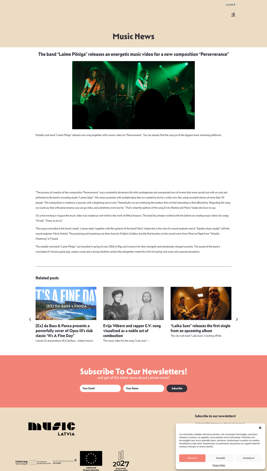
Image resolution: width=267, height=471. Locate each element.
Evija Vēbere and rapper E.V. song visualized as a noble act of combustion (132, 327)
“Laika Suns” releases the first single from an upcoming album (200, 325)
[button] (260, 427)
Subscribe (177, 385)
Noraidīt (220, 458)
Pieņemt (192, 458)
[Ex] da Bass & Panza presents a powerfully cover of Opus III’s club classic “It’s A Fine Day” (64, 327)
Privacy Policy (219, 465)
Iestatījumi (248, 458)
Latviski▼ (231, 4)
